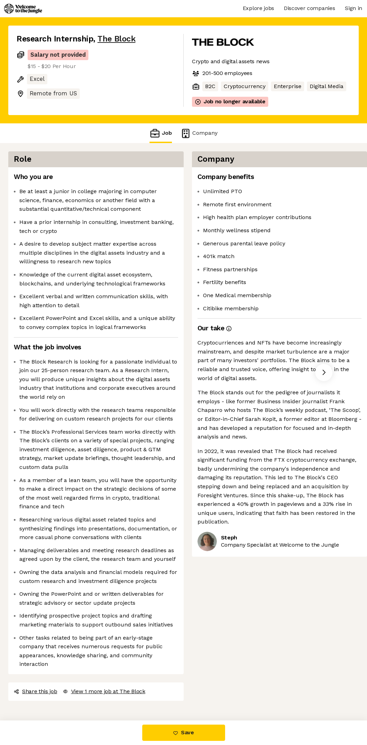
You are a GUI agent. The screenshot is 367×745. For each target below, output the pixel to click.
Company (199, 133)
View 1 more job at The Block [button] (104, 691)
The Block (116, 39)
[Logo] (23, 8)
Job (160, 133)
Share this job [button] (35, 691)
